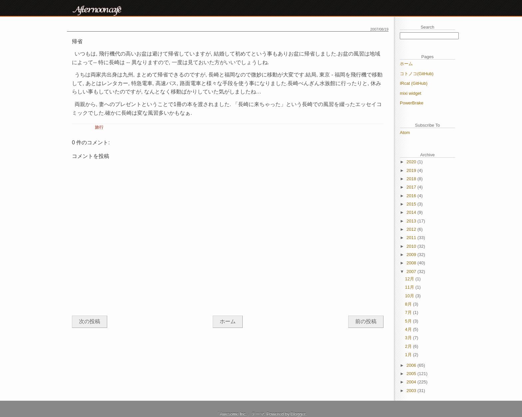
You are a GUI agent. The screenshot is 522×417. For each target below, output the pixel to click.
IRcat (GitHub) (413, 83)
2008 (411, 262)
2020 (411, 161)
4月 (409, 329)
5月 (409, 321)
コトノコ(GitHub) (416, 73)
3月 (409, 337)
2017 (411, 187)
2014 (411, 212)
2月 (409, 346)
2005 (411, 373)
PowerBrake (411, 102)
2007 (411, 271)
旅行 (99, 127)
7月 (409, 312)
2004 (411, 381)
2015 (411, 204)
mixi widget (410, 93)
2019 (411, 170)
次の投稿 (89, 321)
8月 (409, 304)
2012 (411, 229)
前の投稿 (366, 321)
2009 (411, 254)
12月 (410, 278)
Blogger (298, 413)
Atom (405, 132)
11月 (410, 287)
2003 (411, 390)
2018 (411, 178)
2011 (411, 237)
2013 (411, 220)
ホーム (228, 321)
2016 (411, 195)
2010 (411, 246)
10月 (410, 295)
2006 (411, 365)
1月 (409, 354)
